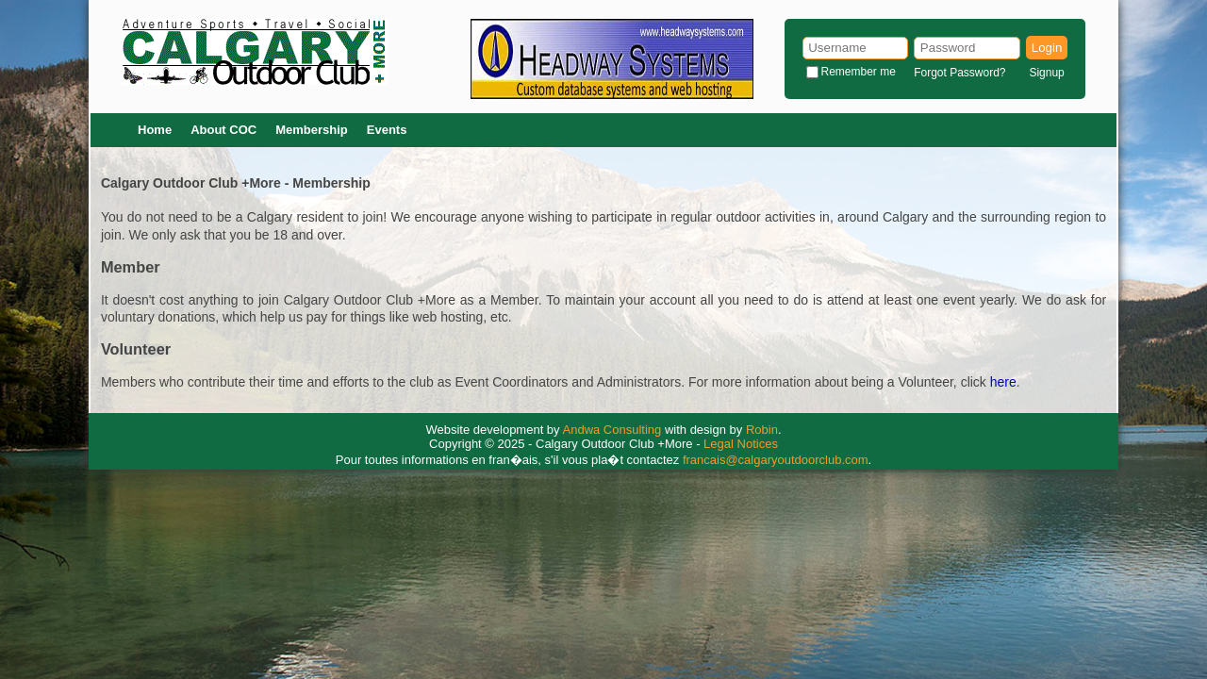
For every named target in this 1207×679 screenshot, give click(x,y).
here (1003, 381)
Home (155, 130)
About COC (223, 130)
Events (387, 130)
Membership (311, 130)
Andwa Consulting (612, 429)
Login (1047, 48)
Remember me (858, 71)
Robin (762, 429)
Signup (1046, 72)
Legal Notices (740, 444)
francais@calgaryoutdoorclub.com (775, 460)
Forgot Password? (959, 72)
